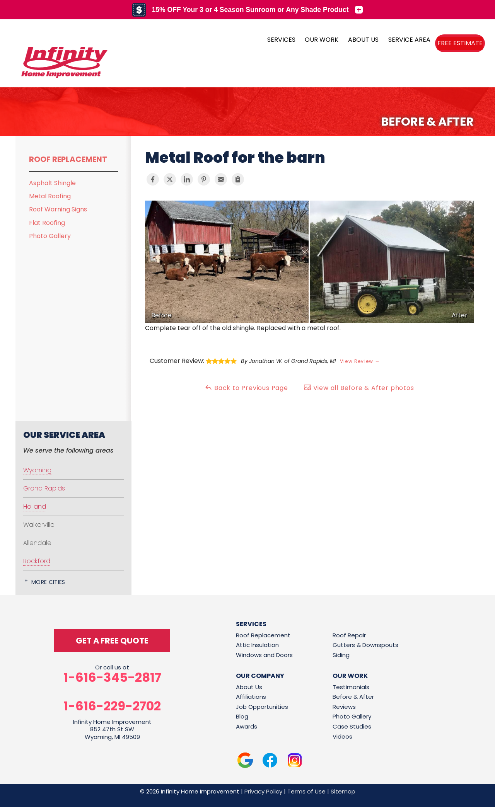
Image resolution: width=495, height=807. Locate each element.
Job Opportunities (262, 707)
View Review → (360, 361)
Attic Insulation (257, 645)
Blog (242, 716)
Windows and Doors (264, 655)
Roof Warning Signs (58, 209)
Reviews (344, 707)
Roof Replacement (68, 159)
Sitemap (343, 791)
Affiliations (251, 697)
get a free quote (112, 640)
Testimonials (351, 687)
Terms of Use (306, 791)
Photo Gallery (50, 236)
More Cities (48, 582)
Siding (341, 655)
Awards (246, 726)
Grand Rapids (44, 488)
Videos (342, 736)
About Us (249, 687)
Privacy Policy (263, 791)
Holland (34, 506)
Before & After (353, 697)
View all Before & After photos (359, 387)
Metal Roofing (50, 196)
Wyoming (37, 470)
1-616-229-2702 (112, 706)
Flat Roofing (47, 222)
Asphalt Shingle (52, 183)
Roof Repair (349, 635)
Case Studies (352, 726)
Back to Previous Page (246, 387)
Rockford (36, 561)
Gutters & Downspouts (365, 645)
